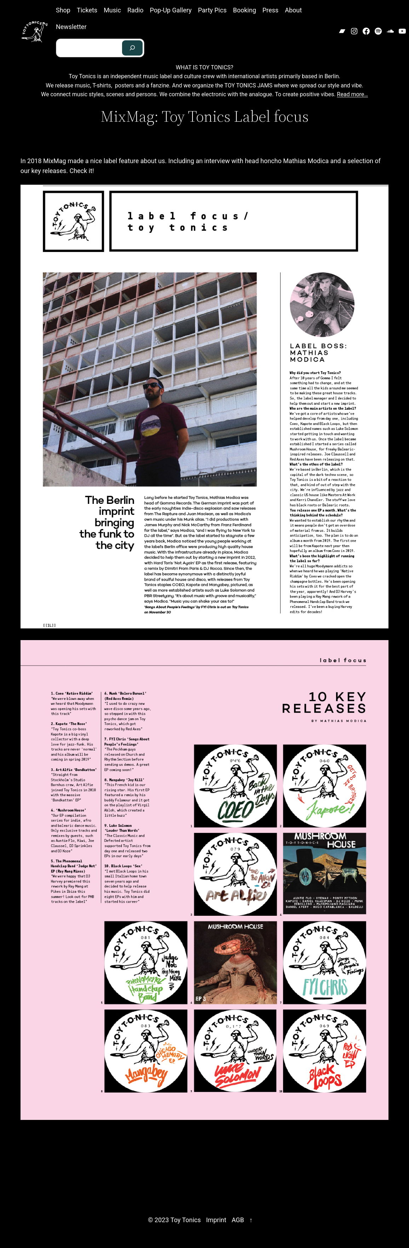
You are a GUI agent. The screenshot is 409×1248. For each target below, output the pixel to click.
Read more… (352, 94)
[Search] (132, 48)
